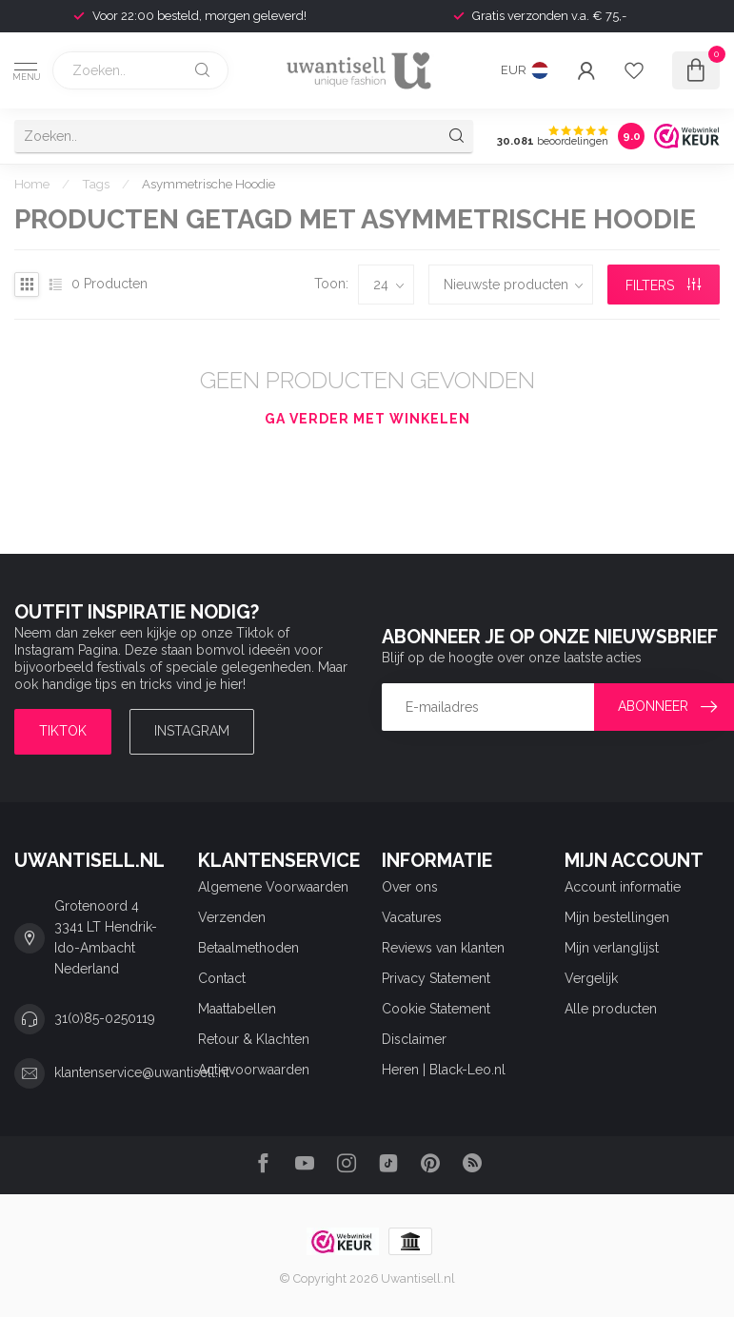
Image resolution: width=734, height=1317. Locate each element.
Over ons (410, 886)
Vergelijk (591, 978)
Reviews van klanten (443, 947)
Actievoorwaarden (253, 1069)
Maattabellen (237, 1008)
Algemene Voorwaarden (273, 886)
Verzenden (232, 917)
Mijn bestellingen (617, 917)
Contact (222, 978)
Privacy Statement (436, 978)
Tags (95, 183)
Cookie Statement (436, 1008)
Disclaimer (414, 1039)
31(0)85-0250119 (104, 1018)
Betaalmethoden (248, 947)
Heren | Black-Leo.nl (444, 1069)
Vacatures (412, 917)
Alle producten (611, 1008)
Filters (663, 285)
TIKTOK (63, 730)
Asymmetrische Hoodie (208, 183)
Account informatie (623, 886)
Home (32, 183)
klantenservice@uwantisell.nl (141, 1072)
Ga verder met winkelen (367, 418)
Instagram (191, 730)
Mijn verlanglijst (612, 947)
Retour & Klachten (253, 1039)
